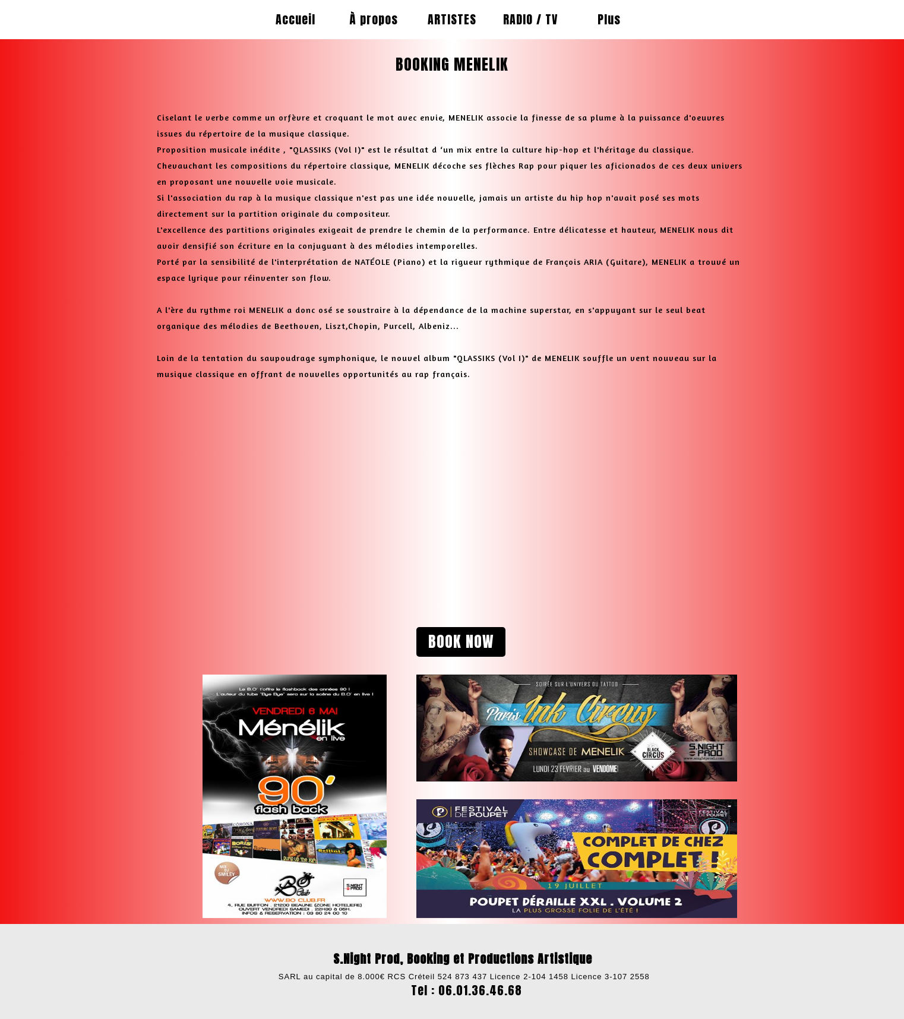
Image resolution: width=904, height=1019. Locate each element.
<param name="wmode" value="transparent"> (294, 488)
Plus (609, 19)
